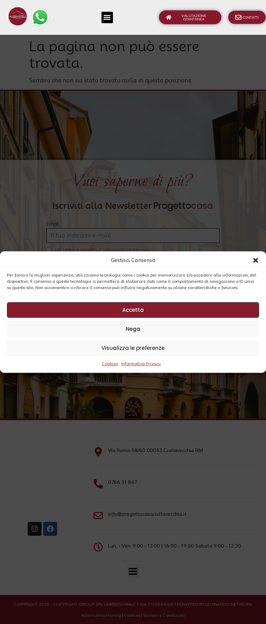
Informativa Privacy (141, 363)
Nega (133, 329)
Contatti (247, 17)
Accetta (133, 310)
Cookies (110, 363)
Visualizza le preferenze (133, 348)
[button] (255, 260)
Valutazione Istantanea (186, 17)
